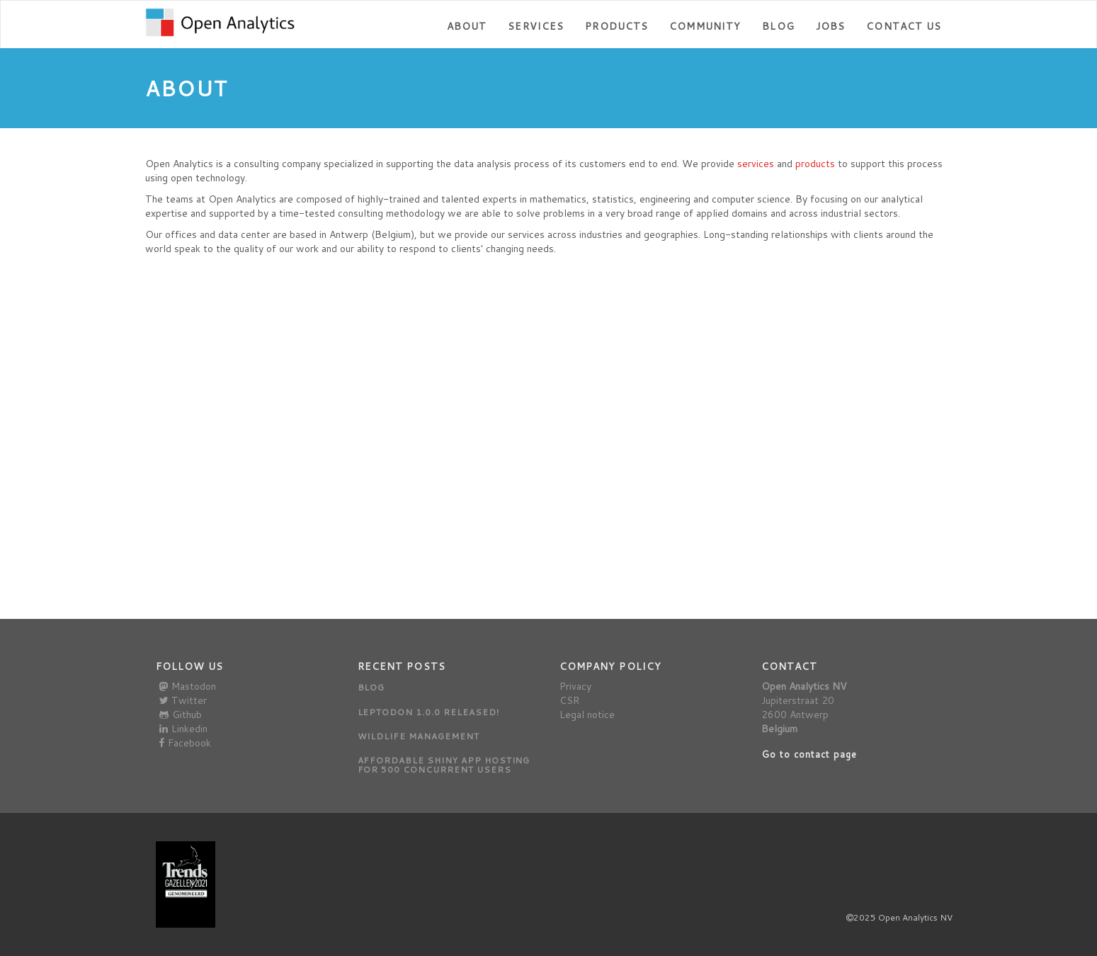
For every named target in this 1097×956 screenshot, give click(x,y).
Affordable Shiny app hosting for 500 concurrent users (444, 764)
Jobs (830, 26)
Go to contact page (810, 754)
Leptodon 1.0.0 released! (428, 712)
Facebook (185, 743)
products (815, 164)
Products (616, 26)
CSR (569, 700)
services (755, 164)
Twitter (183, 700)
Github (180, 714)
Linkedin (183, 729)
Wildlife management (418, 736)
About (467, 26)
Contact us (903, 26)
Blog (778, 26)
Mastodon (187, 686)
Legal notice (587, 714)
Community (705, 26)
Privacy (575, 686)
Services (536, 26)
